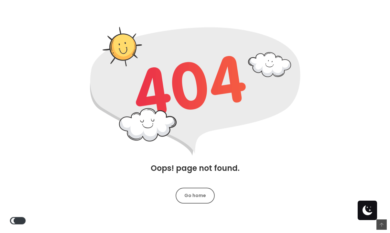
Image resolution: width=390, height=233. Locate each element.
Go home (195, 195)
